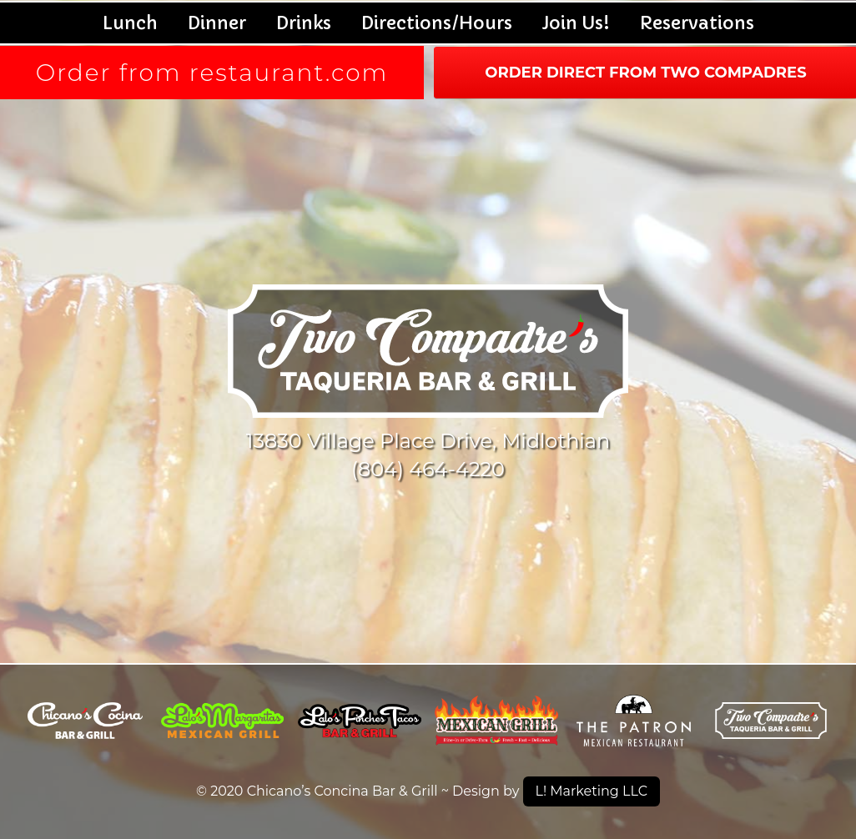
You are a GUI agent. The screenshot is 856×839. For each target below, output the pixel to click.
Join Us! (576, 23)
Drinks (303, 23)
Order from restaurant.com (212, 72)
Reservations (697, 23)
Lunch (130, 23)
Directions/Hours (436, 23)
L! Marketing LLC (591, 791)
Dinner (217, 23)
